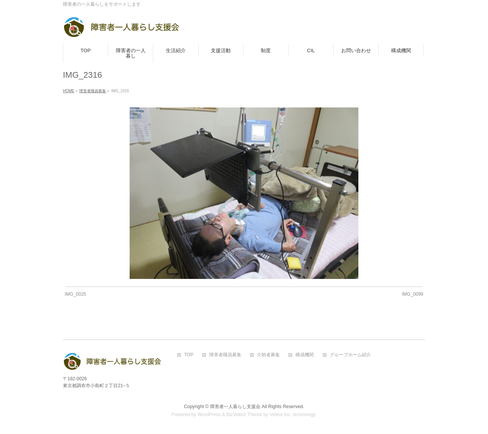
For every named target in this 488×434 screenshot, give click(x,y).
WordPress (209, 414)
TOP (188, 354)
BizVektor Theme (244, 414)
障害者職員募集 (225, 354)
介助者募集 (268, 354)
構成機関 (304, 354)
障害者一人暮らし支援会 (235, 406)
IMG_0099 (412, 294)
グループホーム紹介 (350, 354)
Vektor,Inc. (281, 414)
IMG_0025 (75, 294)
